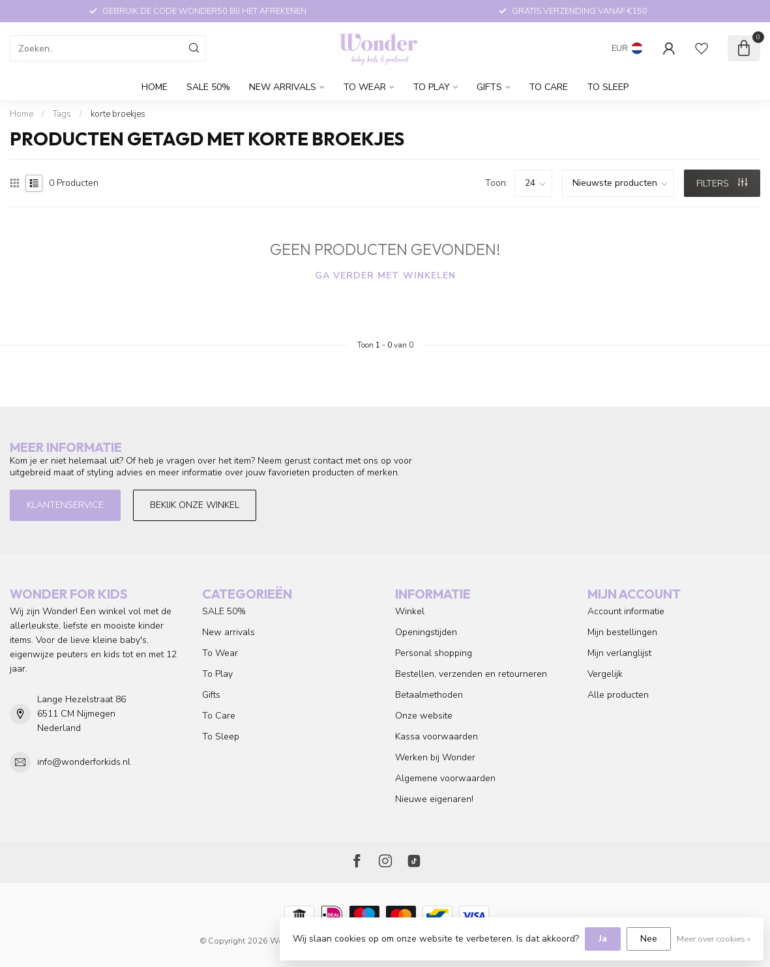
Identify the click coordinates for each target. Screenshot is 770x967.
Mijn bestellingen (622, 632)
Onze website (423, 715)
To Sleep (608, 87)
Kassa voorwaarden (436, 736)
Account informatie (625, 611)
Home (154, 87)
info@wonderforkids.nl (83, 762)
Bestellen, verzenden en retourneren (471, 674)
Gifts (489, 87)
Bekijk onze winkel (194, 505)
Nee (648, 938)
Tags (62, 114)
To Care (548, 87)
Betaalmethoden (429, 695)
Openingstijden (426, 632)
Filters (721, 183)
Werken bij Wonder (435, 757)
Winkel (409, 611)
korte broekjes (118, 114)
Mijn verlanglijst (619, 653)
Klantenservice (65, 505)
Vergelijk (605, 674)
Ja (603, 938)
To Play (431, 87)
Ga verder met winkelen (385, 275)
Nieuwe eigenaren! (434, 799)
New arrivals (282, 87)
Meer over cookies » (713, 938)
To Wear (364, 87)
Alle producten (618, 695)
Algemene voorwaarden (445, 778)
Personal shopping (433, 653)
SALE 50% (208, 87)
